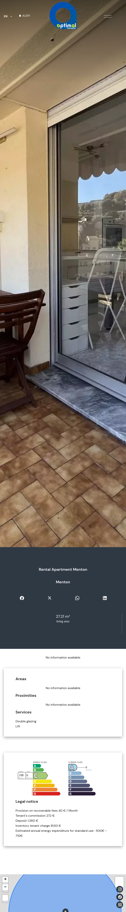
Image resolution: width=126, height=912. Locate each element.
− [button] (5, 887)
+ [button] (5, 879)
